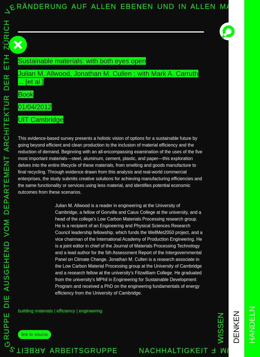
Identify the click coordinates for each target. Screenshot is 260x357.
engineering (90, 311)
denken (236, 327)
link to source (34, 334)
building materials (35, 311)
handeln (252, 325)
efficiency (66, 311)
